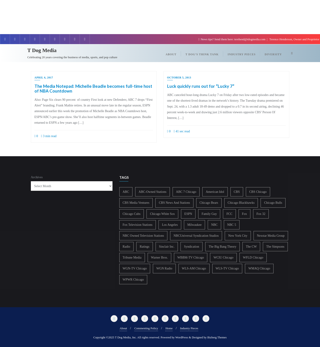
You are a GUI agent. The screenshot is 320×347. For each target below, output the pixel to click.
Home (169, 328)
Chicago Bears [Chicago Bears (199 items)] (209, 202)
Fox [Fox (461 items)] (244, 214)
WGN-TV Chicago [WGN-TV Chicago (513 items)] (135, 268)
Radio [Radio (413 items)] (126, 246)
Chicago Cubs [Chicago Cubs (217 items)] (132, 214)
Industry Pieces (189, 328)
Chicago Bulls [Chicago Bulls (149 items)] (273, 202)
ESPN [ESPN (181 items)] (188, 214)
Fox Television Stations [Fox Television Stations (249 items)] (138, 224)
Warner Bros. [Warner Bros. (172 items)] (159, 257)
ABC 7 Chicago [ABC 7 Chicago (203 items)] (186, 192)
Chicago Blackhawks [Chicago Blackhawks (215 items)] (241, 202)
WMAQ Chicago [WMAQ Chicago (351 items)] (259, 268)
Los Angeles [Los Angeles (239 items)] (170, 224)
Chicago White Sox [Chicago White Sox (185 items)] (162, 214)
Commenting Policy (146, 328)
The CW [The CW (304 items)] (251, 246)
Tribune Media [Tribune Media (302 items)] (132, 257)
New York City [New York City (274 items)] (237, 235)
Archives (37, 177)
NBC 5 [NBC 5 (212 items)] (231, 224)
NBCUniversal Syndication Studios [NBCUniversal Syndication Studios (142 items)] (196, 235)
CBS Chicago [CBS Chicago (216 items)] (258, 192)
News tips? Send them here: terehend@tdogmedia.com (232, 39)
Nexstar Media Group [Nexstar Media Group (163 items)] (271, 235)
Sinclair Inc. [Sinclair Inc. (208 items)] (166, 246)
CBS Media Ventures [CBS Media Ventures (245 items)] (136, 202)
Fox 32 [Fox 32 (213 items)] (260, 214)
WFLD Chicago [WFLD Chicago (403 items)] (253, 257)
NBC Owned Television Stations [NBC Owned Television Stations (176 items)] (143, 235)
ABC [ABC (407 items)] (126, 192)
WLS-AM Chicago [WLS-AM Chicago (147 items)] (194, 268)
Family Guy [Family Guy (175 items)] (209, 214)
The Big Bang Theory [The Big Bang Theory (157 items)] (222, 246)
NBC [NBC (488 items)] (214, 224)
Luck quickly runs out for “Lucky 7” (200, 86)
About (123, 328)
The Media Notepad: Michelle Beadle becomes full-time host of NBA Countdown (93, 88)
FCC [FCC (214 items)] (229, 214)
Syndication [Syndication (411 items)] (191, 246)
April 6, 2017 (43, 77)
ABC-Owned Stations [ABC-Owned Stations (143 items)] (152, 192)
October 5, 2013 (179, 77)
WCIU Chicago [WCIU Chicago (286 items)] (223, 257)
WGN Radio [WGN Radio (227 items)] (164, 268)
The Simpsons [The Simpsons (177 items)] (275, 246)
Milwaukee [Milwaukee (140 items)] (194, 224)
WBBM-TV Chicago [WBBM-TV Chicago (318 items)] (190, 257)
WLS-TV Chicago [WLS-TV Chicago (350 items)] (227, 268)
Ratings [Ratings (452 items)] (144, 246)
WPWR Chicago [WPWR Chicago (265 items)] (133, 279)
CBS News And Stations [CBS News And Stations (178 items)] (174, 202)
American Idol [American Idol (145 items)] (215, 192)
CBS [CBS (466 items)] (237, 192)
